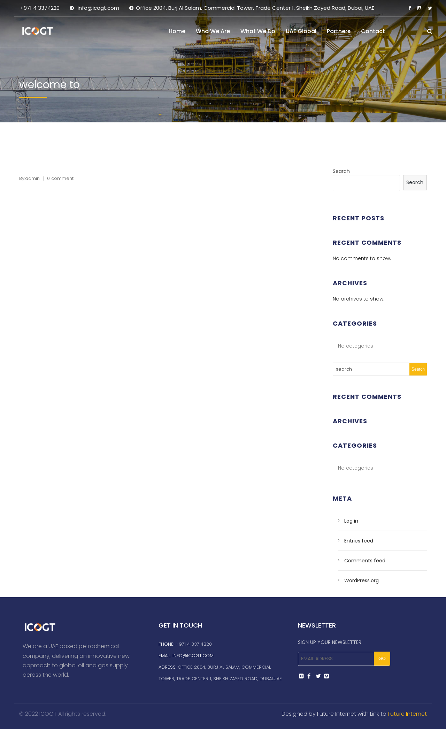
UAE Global (301, 31)
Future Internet (407, 714)
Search (341, 171)
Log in (351, 520)
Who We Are (213, 31)
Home (177, 31)
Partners (339, 31)
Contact (373, 31)
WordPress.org (361, 580)
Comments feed (364, 560)
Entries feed (358, 540)
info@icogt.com (193, 655)
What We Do (257, 31)
